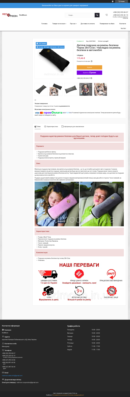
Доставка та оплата (88, 23)
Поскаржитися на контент (60, 395)
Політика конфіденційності (76, 395)
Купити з (89, 73)
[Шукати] (97, 15)
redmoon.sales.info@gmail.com (12, 375)
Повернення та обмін (107, 23)
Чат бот (123, 28)
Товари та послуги (58, 23)
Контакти (122, 23)
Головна (44, 23)
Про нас (73, 23)
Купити (89, 67)
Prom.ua (74, 393)
